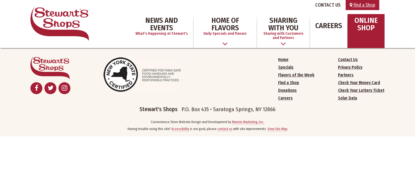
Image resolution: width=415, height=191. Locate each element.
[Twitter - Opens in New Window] (50, 88)
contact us (224, 129)
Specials (286, 67)
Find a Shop (362, 5)
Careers (328, 25)
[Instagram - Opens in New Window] (64, 88)
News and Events (161, 26)
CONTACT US (328, 5)
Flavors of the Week (296, 74)
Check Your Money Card (359, 82)
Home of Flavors (225, 26)
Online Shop (366, 24)
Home (283, 59)
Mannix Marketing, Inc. (248, 122)
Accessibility (180, 129)
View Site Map (277, 129)
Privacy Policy (350, 67)
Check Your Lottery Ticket (361, 90)
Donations (287, 90)
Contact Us (348, 59)
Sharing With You (283, 28)
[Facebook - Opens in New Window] (36, 88)
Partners (346, 74)
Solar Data (347, 98)
